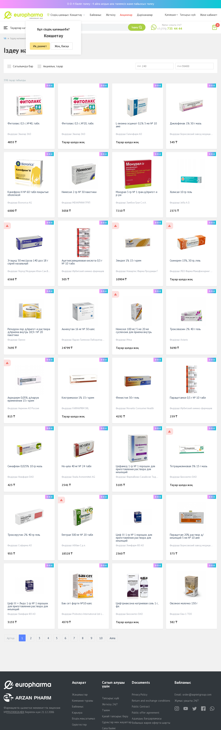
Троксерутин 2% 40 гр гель (24, 534)
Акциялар (126, 15)
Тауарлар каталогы (19, 28)
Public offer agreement (145, 712)
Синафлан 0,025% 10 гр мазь (25, 466)
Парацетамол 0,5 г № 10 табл (188, 397)
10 (101, 638)
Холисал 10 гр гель (181, 192)
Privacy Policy (139, 694)
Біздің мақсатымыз (83, 718)
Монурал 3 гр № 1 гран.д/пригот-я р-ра (136, 193)
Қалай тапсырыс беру (115, 716)
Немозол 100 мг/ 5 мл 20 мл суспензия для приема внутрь (134, 330)
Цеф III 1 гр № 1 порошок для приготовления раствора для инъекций (134, 537)
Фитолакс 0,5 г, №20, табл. (78, 123)
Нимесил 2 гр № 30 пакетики (79, 192)
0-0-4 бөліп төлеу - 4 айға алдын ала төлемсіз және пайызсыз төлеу (110, 4)
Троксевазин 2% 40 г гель (185, 329)
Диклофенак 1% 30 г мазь (185, 123)
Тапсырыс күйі (188, 14)
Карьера (77, 712)
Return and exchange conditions (151, 700)
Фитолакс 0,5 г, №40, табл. (24, 123)
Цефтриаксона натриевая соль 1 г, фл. (137, 605)
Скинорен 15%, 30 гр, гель (185, 260)
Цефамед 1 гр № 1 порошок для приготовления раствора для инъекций (135, 469)
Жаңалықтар (80, 694)
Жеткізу (110, 15)
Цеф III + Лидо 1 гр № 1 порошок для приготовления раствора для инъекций (28, 606)
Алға (112, 638)
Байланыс (95, 15)
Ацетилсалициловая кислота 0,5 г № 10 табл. (82, 262)
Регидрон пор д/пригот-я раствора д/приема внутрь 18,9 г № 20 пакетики (29, 332)
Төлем (106, 710)
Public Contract (141, 706)
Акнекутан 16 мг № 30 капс (78, 329)
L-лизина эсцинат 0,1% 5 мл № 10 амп (136, 125)
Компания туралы (82, 700)
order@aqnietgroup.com (197, 694)
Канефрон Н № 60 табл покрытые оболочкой (28, 193)
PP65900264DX (15, 712)
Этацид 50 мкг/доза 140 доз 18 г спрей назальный (28, 262)
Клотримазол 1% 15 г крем (78, 397)
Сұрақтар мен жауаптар (116, 722)
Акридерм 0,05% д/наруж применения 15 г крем (23, 399)
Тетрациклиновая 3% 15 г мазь (188, 466)
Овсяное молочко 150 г (183, 603)
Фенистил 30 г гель (127, 397)
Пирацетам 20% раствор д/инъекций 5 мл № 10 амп (187, 536)
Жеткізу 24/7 (110, 704)
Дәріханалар (145, 15)
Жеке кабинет (208, 15)
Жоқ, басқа (62, 46)
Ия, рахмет (40, 46)
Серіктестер (79, 724)
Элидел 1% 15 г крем (128, 260)
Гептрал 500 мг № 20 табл (77, 534)
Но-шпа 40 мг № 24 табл (76, 466)
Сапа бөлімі (108, 728)
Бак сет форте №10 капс (77, 603)
